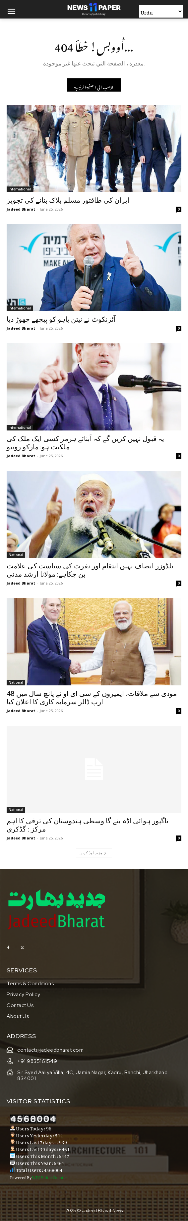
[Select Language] (161, 11)
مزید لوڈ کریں (93, 853)
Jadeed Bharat (21, 209)
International (20, 189)
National (16, 554)
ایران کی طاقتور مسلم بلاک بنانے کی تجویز (68, 200)
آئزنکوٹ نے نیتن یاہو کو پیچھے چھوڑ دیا (61, 319)
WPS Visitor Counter (49, 1176)
